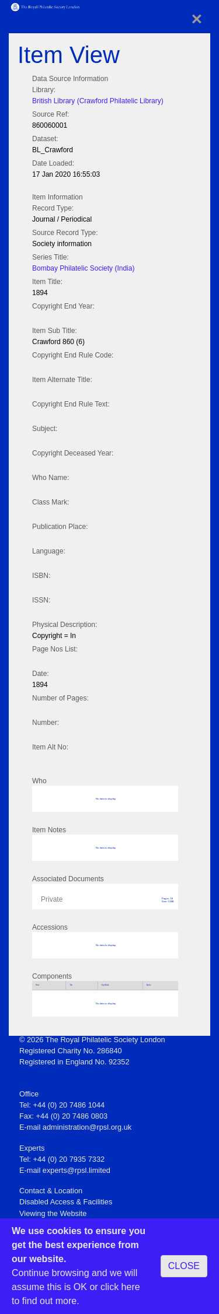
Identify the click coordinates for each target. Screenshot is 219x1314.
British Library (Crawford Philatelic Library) (98, 101)
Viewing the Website (52, 1213)
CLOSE (184, 1266)
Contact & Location (50, 1190)
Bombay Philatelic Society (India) (83, 268)
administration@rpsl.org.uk (87, 1127)
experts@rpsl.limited (76, 1170)
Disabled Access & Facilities (65, 1201)
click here (120, 1287)
